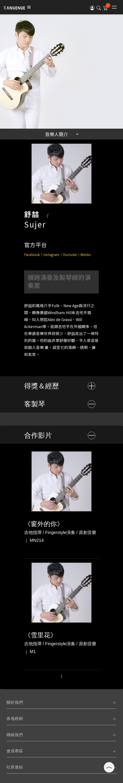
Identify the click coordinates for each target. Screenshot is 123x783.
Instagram (51, 254)
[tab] (61, 385)
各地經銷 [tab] (15, 718)
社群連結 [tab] (15, 767)
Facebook (32, 254)
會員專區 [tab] (15, 751)
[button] (92, 8)
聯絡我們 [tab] (15, 735)
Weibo (85, 254)
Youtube (70, 254)
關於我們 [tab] (15, 702)
